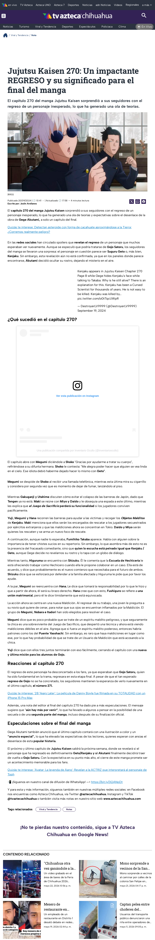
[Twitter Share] (131, 201)
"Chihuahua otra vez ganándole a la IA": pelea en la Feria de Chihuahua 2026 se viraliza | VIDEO (60, 866)
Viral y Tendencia (48, 809)
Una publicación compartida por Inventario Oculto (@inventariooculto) (77, 450)
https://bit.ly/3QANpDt (107, 782)
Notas (69, 809)
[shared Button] (137, 201)
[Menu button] (11, 16)
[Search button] (144, 16)
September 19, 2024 (92, 310)
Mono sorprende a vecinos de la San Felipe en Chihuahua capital (135, 866)
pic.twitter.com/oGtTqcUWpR (98, 298)
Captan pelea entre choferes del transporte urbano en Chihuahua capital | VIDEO (135, 907)
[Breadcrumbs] (7, 35)
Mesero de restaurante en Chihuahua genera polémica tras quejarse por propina (59, 907)
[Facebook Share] (143, 201)
